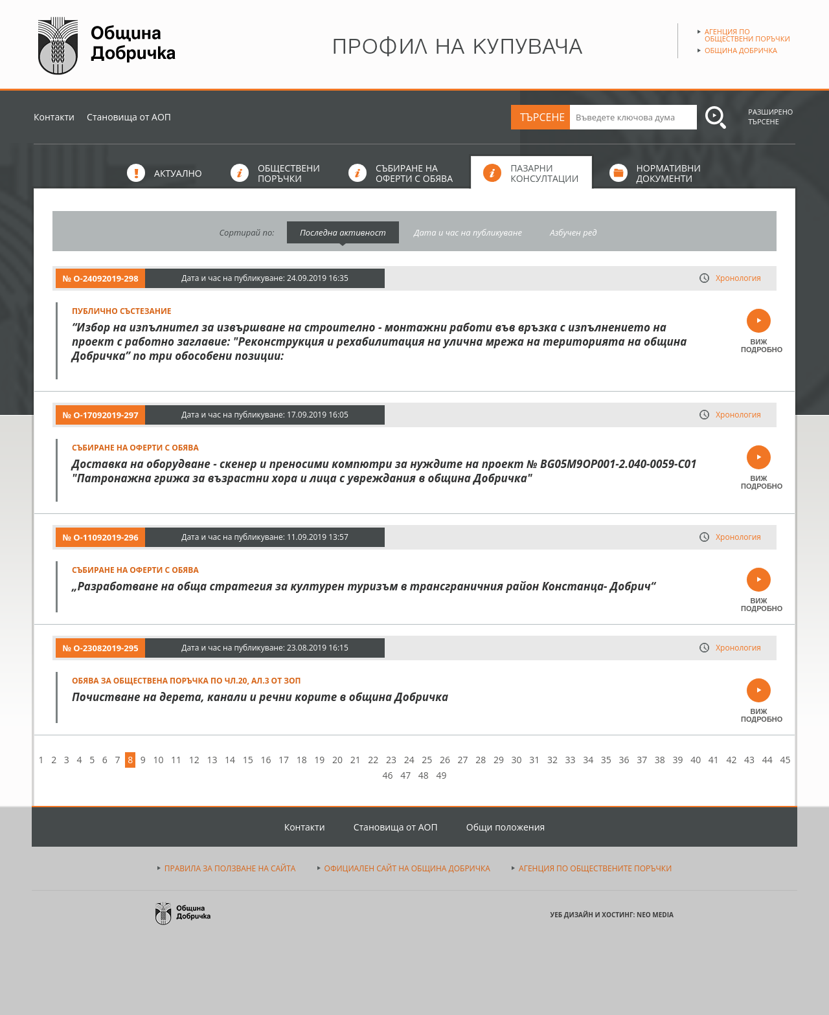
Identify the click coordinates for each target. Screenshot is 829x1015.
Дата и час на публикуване (468, 232)
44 (767, 759)
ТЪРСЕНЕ (542, 117)
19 (319, 759)
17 (283, 759)
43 (749, 759)
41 (714, 759)
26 (445, 759)
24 (409, 759)
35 (606, 759)
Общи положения (505, 827)
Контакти (54, 117)
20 (337, 759)
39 (677, 759)
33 (570, 759)
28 (480, 759)
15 (248, 759)
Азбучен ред (573, 232)
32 (552, 759)
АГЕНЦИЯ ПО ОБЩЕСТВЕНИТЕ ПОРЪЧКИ (595, 868)
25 (427, 759)
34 (588, 759)
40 (695, 759)
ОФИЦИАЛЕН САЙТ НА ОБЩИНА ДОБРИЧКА (407, 868)
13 (212, 759)
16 (265, 759)
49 (441, 775)
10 (158, 759)
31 (534, 759)
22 (373, 759)
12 (194, 759)
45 (785, 759)
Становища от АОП (129, 117)
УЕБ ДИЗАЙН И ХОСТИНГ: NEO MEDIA (612, 914)
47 (405, 775)
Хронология (738, 278)
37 (642, 759)
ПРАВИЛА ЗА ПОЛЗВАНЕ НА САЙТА (230, 868)
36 (624, 759)
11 (176, 759)
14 (230, 759)
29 (499, 759)
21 (355, 759)
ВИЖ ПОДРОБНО (759, 345)
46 (388, 775)
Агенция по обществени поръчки (747, 35)
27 (463, 759)
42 (731, 759)
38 (660, 759)
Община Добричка (741, 50)
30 (517, 759)
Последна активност (343, 232)
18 (302, 759)
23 (391, 759)
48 (423, 775)
